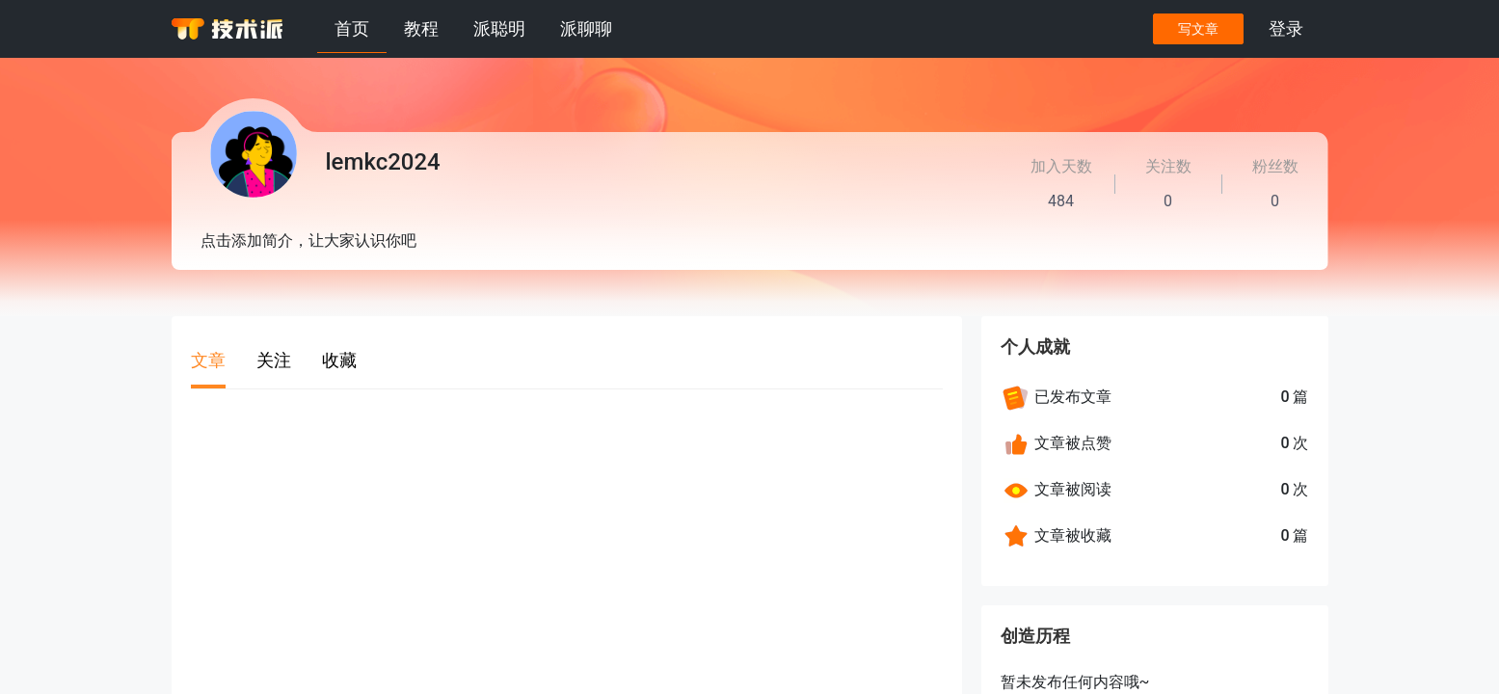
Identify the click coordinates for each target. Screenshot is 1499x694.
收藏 (339, 360)
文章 (208, 360)
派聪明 (499, 28)
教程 (421, 28)
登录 (1286, 28)
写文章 (1198, 29)
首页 (352, 28)
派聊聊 (586, 28)
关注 (273, 360)
